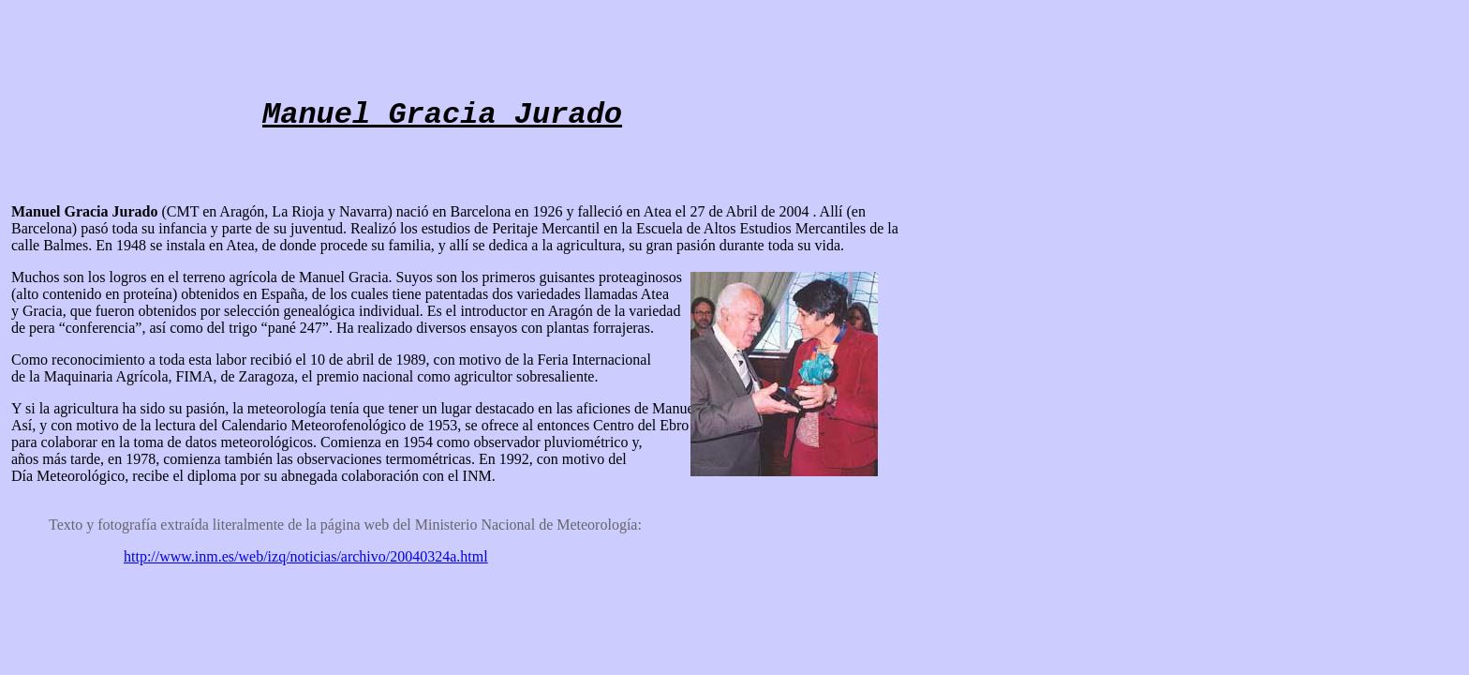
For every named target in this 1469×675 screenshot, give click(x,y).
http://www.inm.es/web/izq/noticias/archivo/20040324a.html (306, 556)
